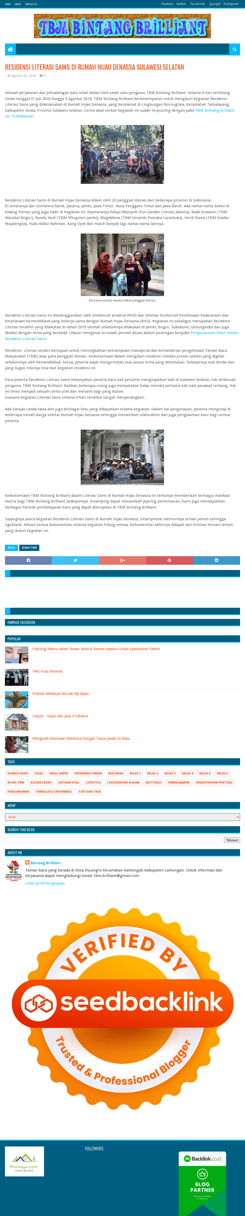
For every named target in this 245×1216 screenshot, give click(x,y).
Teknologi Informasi (54, 791)
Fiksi (39, 773)
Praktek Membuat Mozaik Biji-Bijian (60, 694)
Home (8, 4)
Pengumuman (18, 791)
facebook (198, 4)
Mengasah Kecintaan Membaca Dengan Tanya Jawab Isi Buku (81, 738)
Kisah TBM (29, 547)
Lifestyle (93, 782)
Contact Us (31, 4)
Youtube (167, 4)
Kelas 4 (187, 773)
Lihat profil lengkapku (45, 883)
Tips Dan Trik (89, 791)
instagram (231, 4)
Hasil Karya (58, 773)
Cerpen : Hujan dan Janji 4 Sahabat (60, 716)
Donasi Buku (18, 773)
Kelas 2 (152, 773)
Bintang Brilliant (45, 863)
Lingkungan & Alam (123, 782)
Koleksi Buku (41, 782)
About (18, 4)
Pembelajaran (179, 782)
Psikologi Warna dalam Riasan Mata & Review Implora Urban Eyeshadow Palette (96, 649)
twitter (181, 4)
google (215, 4)
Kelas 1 (135, 773)
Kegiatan (115, 773)
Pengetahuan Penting (214, 782)
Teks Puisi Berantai (47, 671)
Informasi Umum (88, 773)
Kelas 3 (170, 773)
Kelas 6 (222, 773)
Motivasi (153, 782)
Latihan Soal (68, 782)
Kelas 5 (204, 773)
